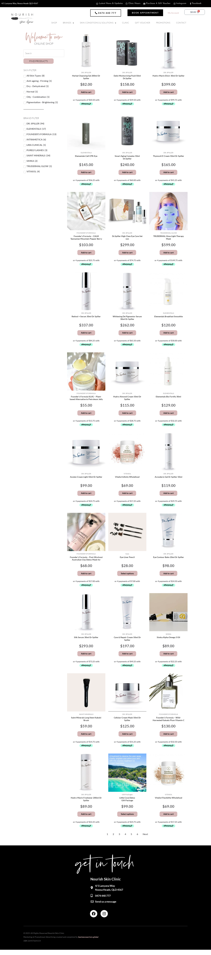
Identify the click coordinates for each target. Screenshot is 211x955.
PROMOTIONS (163, 23)
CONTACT (181, 23)
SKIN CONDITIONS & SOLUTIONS (98, 23)
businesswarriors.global (88, 942)
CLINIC (125, 23)
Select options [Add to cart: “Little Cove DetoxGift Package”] (127, 819)
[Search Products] (43, 53)
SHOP (54, 23)
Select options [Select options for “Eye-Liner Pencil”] (127, 577)
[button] (105, 13)
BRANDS (68, 23)
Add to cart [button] (86, 92)
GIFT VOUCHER (142, 23)
